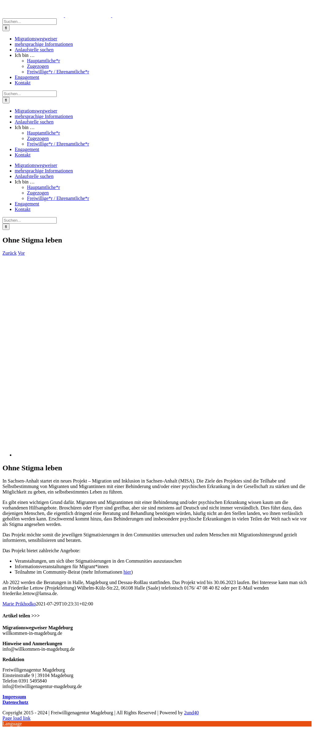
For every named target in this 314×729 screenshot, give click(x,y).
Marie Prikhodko (19, 603)
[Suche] (6, 28)
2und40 (191, 712)
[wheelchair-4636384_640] (92, 454)
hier (127, 572)
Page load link (16, 718)
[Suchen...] (29, 21)
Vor (21, 253)
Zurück (9, 253)
